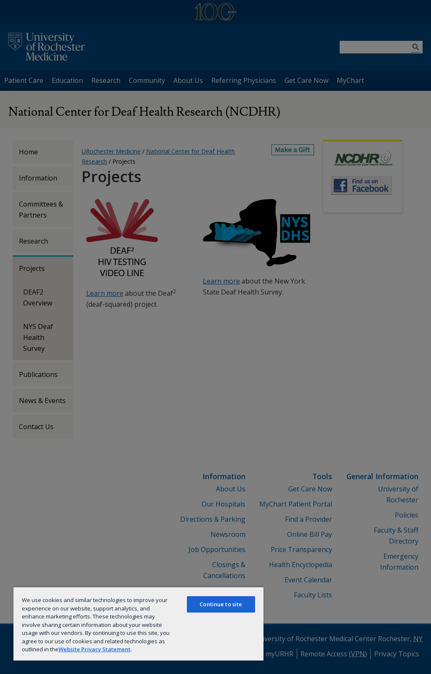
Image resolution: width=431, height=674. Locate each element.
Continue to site (221, 604)
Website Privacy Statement (94, 649)
